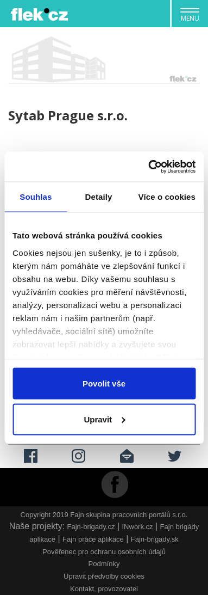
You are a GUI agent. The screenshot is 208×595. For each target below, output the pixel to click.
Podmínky (104, 564)
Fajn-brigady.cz (91, 527)
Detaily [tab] (98, 196)
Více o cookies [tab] (167, 196)
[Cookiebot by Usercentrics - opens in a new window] (149, 167)
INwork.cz (137, 527)
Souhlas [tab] (36, 196)
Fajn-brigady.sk (155, 539)
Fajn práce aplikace (93, 539)
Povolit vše (104, 383)
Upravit (104, 419)
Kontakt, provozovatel (104, 589)
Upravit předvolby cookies (104, 576)
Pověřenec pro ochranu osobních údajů (104, 552)
